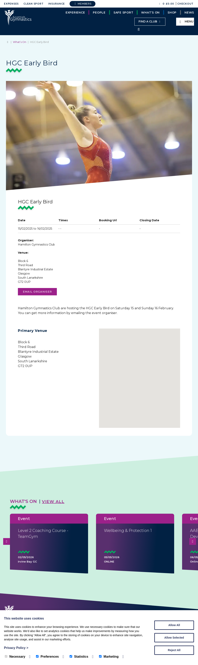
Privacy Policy (16, 648)
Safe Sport (123, 12)
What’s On (150, 12)
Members (82, 3)
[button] (139, 376)
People (99, 12)
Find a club (150, 21)
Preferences (47, 656)
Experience (75, 12)
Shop (172, 12)
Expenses (11, 3)
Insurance (56, 3)
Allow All (174, 625)
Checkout (185, 3)
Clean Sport (33, 3)
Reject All (174, 650)
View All (53, 502)
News (189, 12)
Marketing (109, 656)
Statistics (79, 656)
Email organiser (37, 292)
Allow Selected (174, 637)
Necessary (15, 656)
